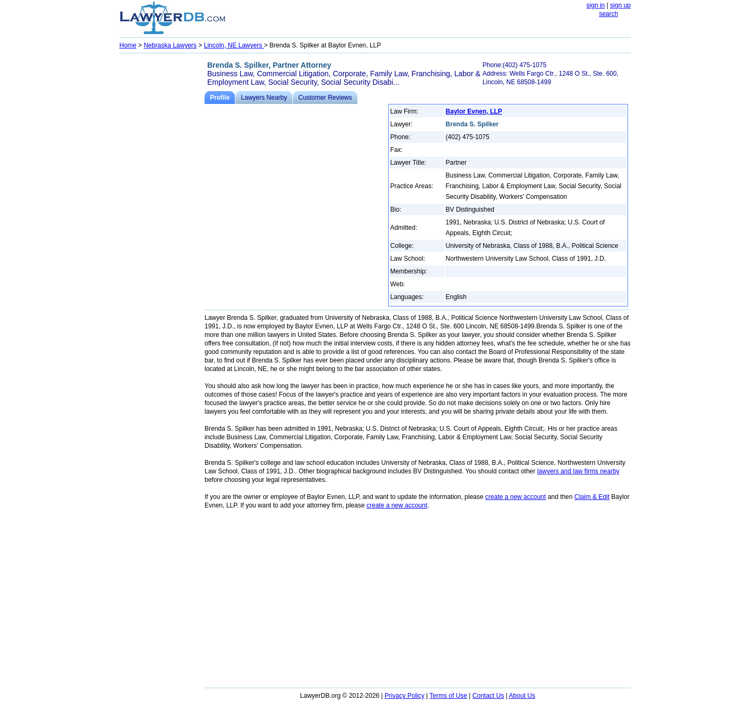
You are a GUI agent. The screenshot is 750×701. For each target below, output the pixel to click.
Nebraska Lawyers (170, 45)
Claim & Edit (591, 497)
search (608, 14)
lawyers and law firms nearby (578, 471)
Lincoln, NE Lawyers (234, 45)
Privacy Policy (405, 695)
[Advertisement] (162, 216)
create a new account (515, 497)
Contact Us (488, 695)
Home (127, 45)
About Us (522, 695)
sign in (595, 5)
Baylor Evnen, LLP (474, 111)
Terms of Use (448, 695)
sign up (620, 5)
